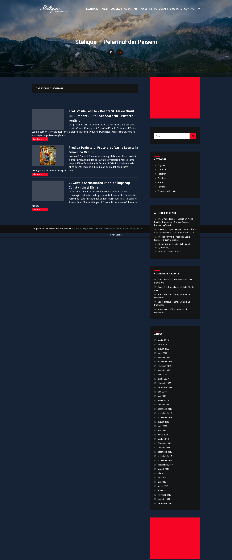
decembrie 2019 (165, 387)
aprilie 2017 (163, 486)
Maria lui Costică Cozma (169, 251)
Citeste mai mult (40, 139)
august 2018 (163, 422)
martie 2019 (163, 400)
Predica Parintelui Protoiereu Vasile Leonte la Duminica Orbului (103, 150)
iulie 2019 (162, 392)
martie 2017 (163, 490)
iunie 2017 (162, 477)
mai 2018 (162, 430)
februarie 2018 (164, 443)
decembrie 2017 (165, 452)
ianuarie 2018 (164, 447)
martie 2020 (163, 379)
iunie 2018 (162, 426)
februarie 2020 (164, 383)
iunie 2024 (162, 344)
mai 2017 (162, 482)
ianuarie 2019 (164, 404)
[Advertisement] (175, 97)
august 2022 (163, 349)
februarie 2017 (164, 495)
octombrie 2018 (165, 417)
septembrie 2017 (165, 465)
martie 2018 (163, 439)
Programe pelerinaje (167, 191)
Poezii (160, 182)
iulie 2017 (162, 473)
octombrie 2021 (165, 361)
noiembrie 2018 (165, 413)
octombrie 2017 (165, 460)
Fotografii (162, 174)
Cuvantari (162, 169)
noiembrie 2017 (165, 456)
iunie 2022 (162, 353)
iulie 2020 (162, 374)
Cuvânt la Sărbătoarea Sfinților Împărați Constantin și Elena (99, 185)
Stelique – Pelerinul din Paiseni (54, 9)
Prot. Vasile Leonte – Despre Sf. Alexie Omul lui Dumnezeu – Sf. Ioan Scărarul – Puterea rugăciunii (101, 115)
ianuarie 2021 (164, 370)
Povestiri (162, 187)
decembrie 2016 (165, 503)
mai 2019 (162, 396)
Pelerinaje (162, 178)
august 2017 (163, 469)
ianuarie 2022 (164, 357)
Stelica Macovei (164, 279)
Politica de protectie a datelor (88, 228)
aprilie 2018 (163, 435)
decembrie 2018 (165, 409)
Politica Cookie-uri (112, 228)
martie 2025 (163, 340)
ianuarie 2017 (164, 499)
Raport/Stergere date (132, 228)
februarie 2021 (164, 366)
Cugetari (161, 165)
